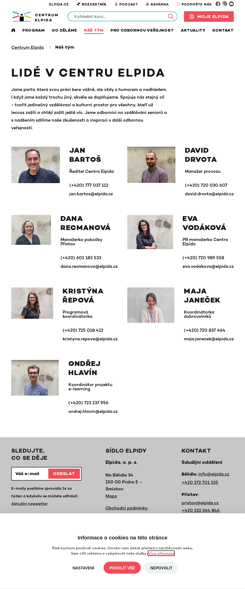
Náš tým (94, 30)
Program (33, 30)
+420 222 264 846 (201, 510)
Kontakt (223, 30)
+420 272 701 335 (200, 482)
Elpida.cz (59, 5)
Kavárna (157, 4)
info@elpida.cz (213, 474)
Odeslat (64, 474)
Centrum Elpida (27, 47)
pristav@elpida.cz (200, 502)
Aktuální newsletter (29, 503)
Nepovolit (161, 568)
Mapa (111, 496)
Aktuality (193, 30)
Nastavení (83, 568)
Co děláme (64, 30)
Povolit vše (122, 568)
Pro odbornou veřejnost (142, 30)
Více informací (161, 553)
